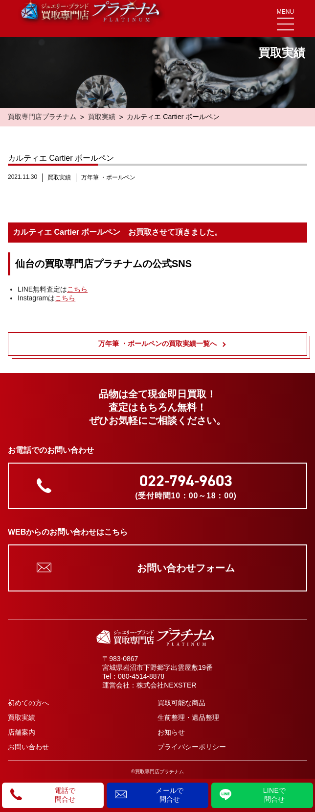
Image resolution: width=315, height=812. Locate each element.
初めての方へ (28, 703)
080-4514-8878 (141, 676)
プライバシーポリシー (192, 747)
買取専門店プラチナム (42, 117)
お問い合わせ (28, 747)
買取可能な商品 (181, 703)
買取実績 (101, 117)
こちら (77, 289)
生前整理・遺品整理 (188, 717)
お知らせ (171, 732)
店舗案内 (21, 732)
